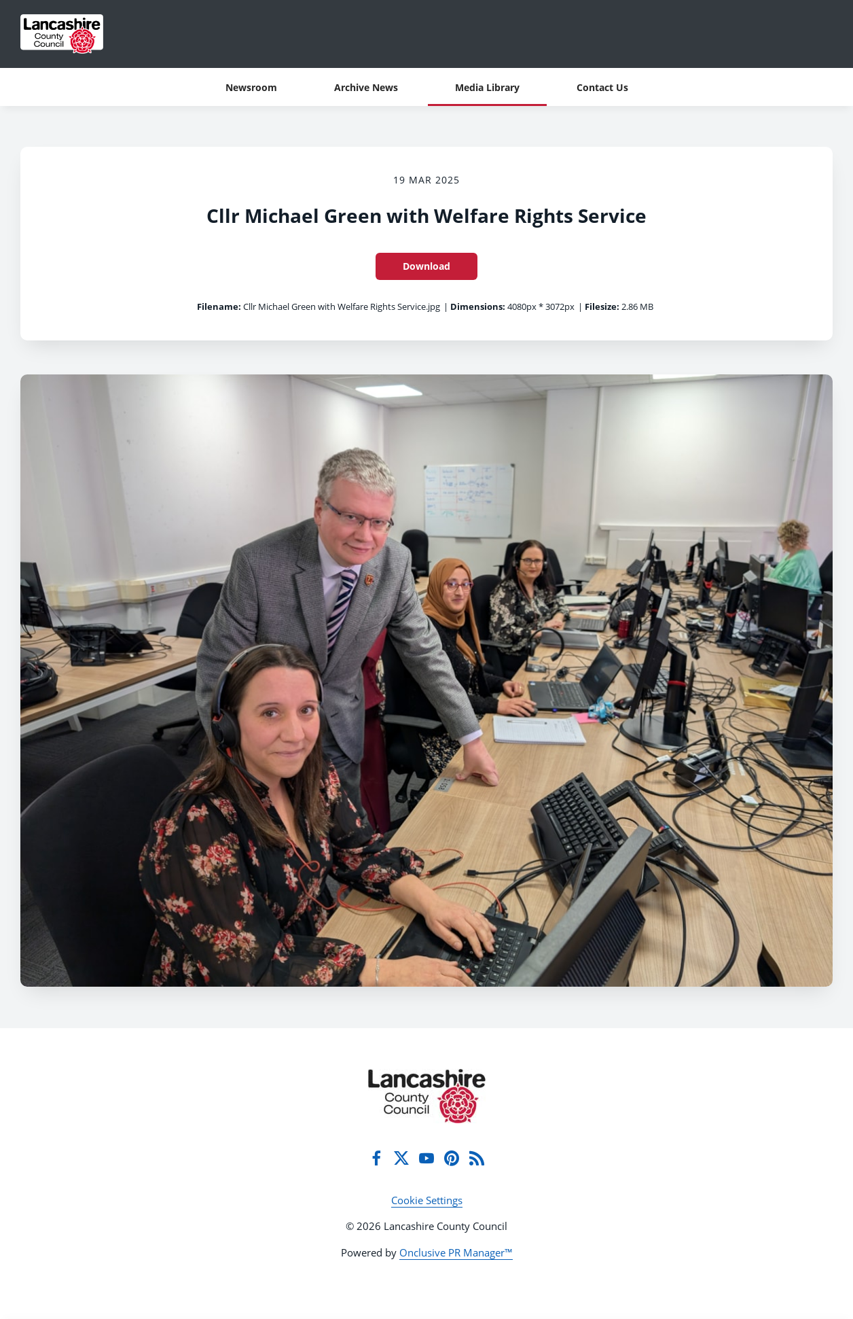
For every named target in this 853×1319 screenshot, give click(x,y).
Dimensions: (477, 306)
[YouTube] (426, 1157)
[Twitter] (401, 1157)
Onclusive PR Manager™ (456, 1252)
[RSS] (476, 1157)
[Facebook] (376, 1157)
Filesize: (602, 306)
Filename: (219, 306)
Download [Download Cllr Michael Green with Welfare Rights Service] (426, 266)
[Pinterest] (451, 1157)
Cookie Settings (426, 1200)
